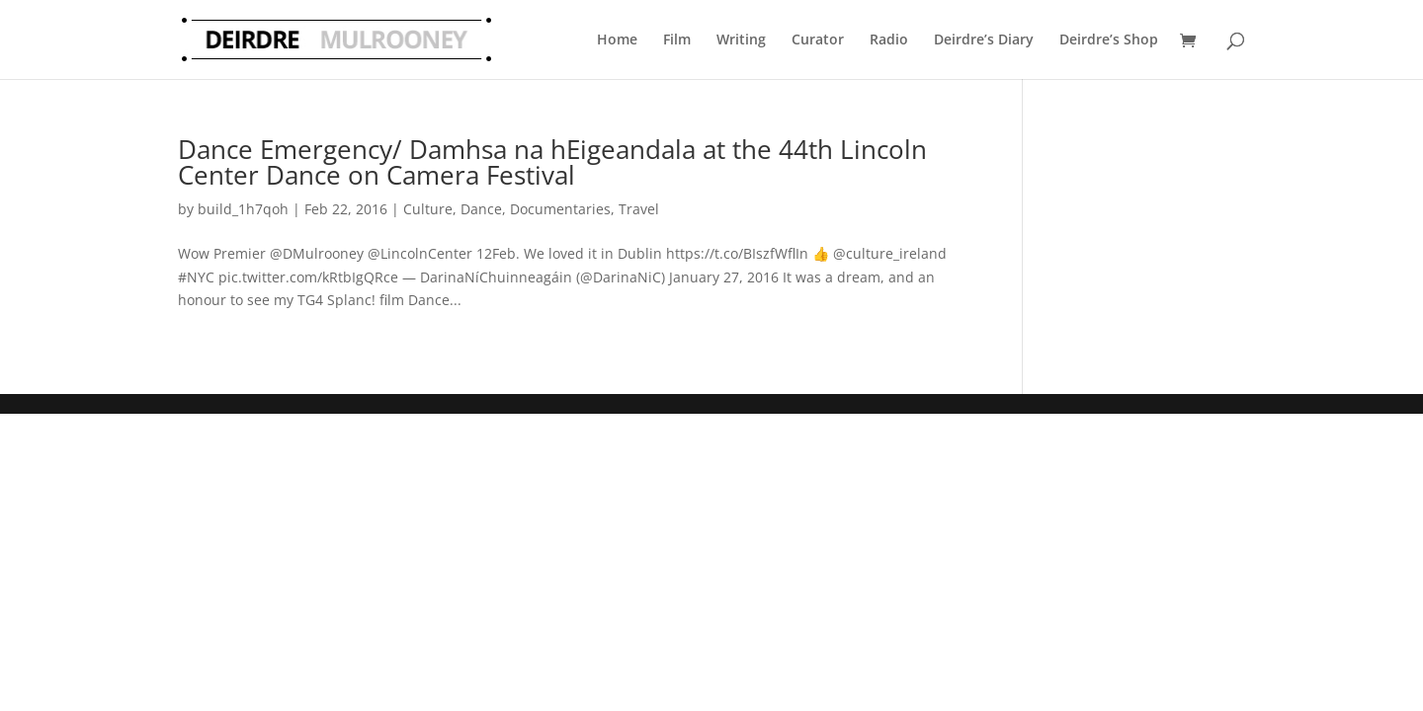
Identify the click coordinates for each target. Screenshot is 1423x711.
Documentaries (560, 208)
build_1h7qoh (243, 208)
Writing (741, 39)
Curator (818, 39)
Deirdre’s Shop (1108, 39)
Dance (481, 208)
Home (617, 39)
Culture (428, 208)
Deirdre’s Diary (984, 39)
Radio (889, 39)
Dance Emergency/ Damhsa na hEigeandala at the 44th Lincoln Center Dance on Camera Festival (552, 162)
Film (677, 39)
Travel (639, 208)
